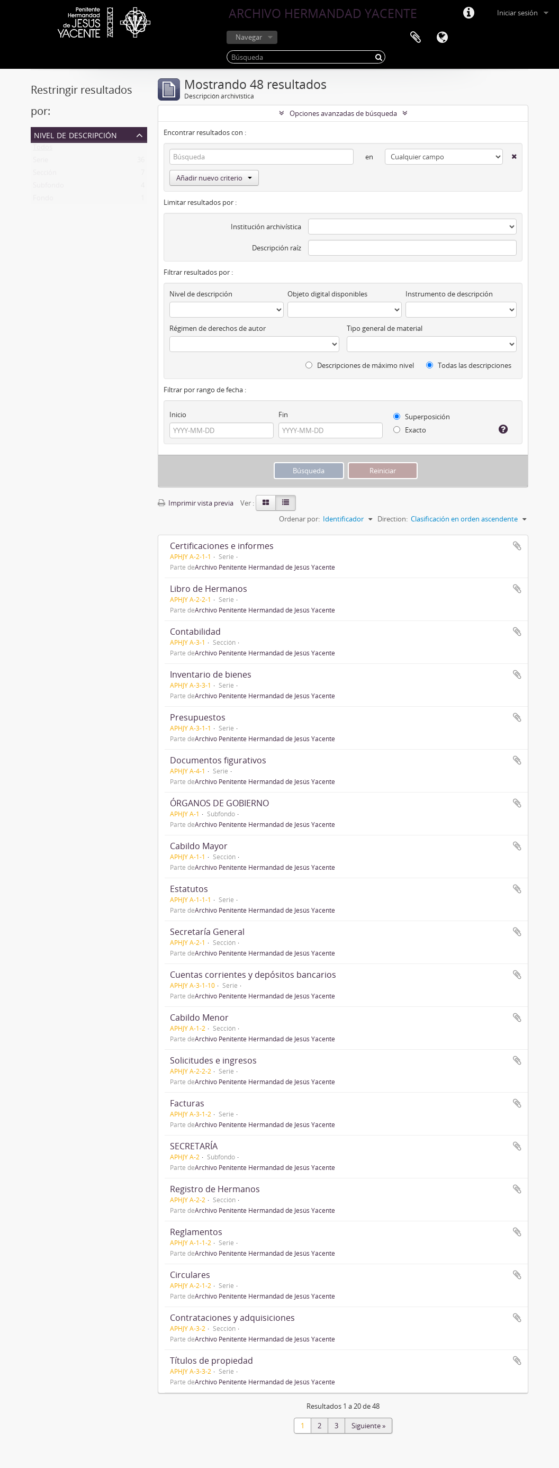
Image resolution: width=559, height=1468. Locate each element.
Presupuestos (198, 717)
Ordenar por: (299, 519)
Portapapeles (415, 37)
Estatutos (189, 889)
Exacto (409, 430)
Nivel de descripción (75, 134)
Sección (45, 174)
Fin (283, 414)
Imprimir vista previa (195, 503)
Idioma (442, 37)
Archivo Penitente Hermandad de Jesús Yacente (265, 567)
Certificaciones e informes (222, 546)
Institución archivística (266, 226)
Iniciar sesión (517, 12)
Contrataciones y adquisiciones (232, 1317)
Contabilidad (195, 631)
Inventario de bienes (210, 674)
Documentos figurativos (218, 760)
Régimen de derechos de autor (217, 328)
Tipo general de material (384, 328)
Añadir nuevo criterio (214, 178)
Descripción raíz (276, 248)
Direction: (392, 519)
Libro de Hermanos (208, 589)
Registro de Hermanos (215, 1189)
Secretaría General (207, 932)
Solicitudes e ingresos (213, 1060)
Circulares (190, 1275)
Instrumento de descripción (449, 294)
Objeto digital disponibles (327, 294)
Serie (40, 162)
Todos (42, 149)
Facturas (187, 1103)
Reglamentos (196, 1232)
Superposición (421, 416)
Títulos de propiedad (211, 1360)
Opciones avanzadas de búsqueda (343, 113)
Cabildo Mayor (199, 846)
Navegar (249, 37)
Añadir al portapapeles (517, 546)
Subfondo (48, 187)
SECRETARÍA (194, 1146)
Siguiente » (368, 1425)
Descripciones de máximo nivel (359, 365)
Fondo (43, 200)
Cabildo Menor (199, 1017)
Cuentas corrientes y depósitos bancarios (253, 974)
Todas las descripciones (468, 365)
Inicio (177, 414)
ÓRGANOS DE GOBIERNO (219, 803)
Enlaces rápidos (468, 13)
